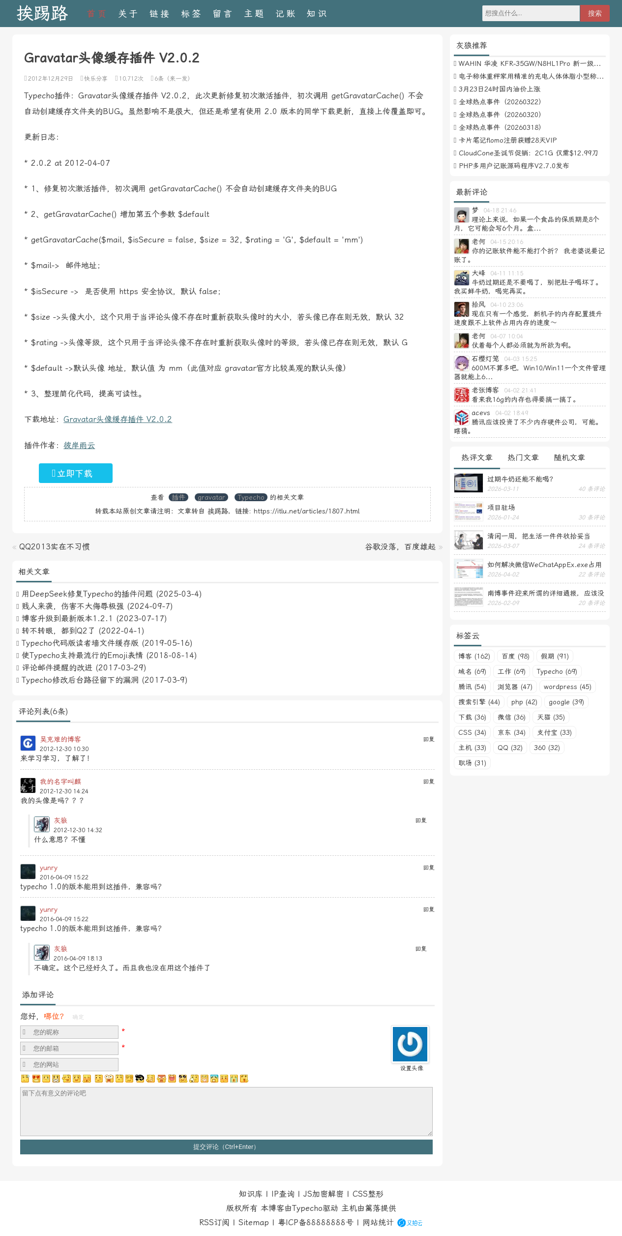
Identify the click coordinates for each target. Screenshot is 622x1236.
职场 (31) (472, 763)
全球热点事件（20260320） (502, 115)
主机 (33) (472, 748)
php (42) (524, 702)
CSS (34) (472, 732)
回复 (429, 739)
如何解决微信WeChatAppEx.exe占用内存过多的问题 (544, 565)
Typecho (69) (557, 671)
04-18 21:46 (499, 210)
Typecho (251, 497)
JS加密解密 (323, 1194)
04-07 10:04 (506, 336)
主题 (255, 13)
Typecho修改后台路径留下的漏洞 (80, 680)
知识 (317, 13)
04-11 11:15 (506, 273)
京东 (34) (512, 732)
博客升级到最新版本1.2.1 (67, 618)
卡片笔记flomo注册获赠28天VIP (508, 140)
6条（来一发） (173, 78)
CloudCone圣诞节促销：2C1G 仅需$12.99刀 (528, 153)
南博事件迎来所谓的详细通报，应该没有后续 (545, 593)
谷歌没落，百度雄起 (400, 546)
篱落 (373, 1208)
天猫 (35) (551, 717)
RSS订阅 (214, 1222)
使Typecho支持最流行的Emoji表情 (82, 655)
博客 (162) (474, 656)
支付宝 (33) (554, 732)
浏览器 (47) (515, 687)
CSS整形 (368, 1194)
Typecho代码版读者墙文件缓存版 (80, 643)
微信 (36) (512, 717)
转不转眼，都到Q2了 (58, 630)
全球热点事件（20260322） (502, 102)
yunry (49, 868)
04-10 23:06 (506, 304)
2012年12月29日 (50, 78)
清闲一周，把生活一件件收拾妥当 (539, 536)
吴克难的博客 (60, 739)
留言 (223, 13)
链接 (160, 13)
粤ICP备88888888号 (316, 1222)
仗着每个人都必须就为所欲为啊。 (523, 345)
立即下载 (72, 473)
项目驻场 (501, 508)
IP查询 (283, 1194)
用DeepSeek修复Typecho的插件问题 (87, 594)
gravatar (211, 497)
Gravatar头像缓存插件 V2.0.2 (117, 419)
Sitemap (253, 1222)
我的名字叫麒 (60, 781)
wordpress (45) (568, 687)
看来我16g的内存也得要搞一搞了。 (526, 399)
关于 (129, 13)
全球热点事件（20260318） (502, 127)
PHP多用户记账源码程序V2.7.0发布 (514, 166)
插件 (178, 497)
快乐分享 (96, 78)
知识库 (251, 1194)
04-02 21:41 (520, 390)
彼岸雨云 (79, 445)
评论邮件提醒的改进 (57, 667)
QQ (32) (510, 748)
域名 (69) (472, 671)
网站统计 (378, 1222)
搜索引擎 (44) (479, 702)
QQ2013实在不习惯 (54, 546)
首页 (97, 13)
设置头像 (411, 1068)
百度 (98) (516, 656)
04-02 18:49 (511, 413)
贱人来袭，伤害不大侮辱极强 (73, 606)
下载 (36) (472, 717)
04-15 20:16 (506, 242)
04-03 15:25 (520, 359)
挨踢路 (42, 13)
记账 (286, 13)
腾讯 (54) (472, 687)
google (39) (566, 702)
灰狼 (60, 820)
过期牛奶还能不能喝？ (521, 479)
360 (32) (547, 748)
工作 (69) (512, 671)
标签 (192, 13)
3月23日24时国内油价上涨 (499, 89)
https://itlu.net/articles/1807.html (306, 511)
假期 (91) (555, 656)
